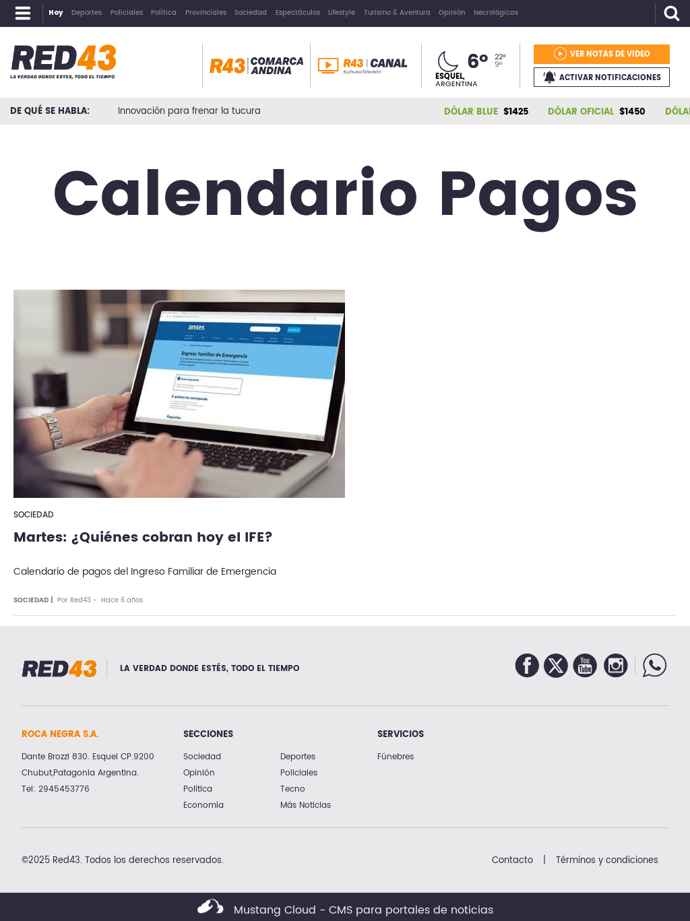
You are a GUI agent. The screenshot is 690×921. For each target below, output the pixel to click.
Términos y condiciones (607, 860)
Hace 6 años (122, 600)
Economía (203, 805)
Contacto (512, 860)
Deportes (297, 757)
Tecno (292, 789)
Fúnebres (395, 757)
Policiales (298, 773)
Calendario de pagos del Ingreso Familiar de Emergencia (144, 571)
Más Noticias (305, 805)
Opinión (199, 773)
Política (197, 789)
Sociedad (33, 515)
